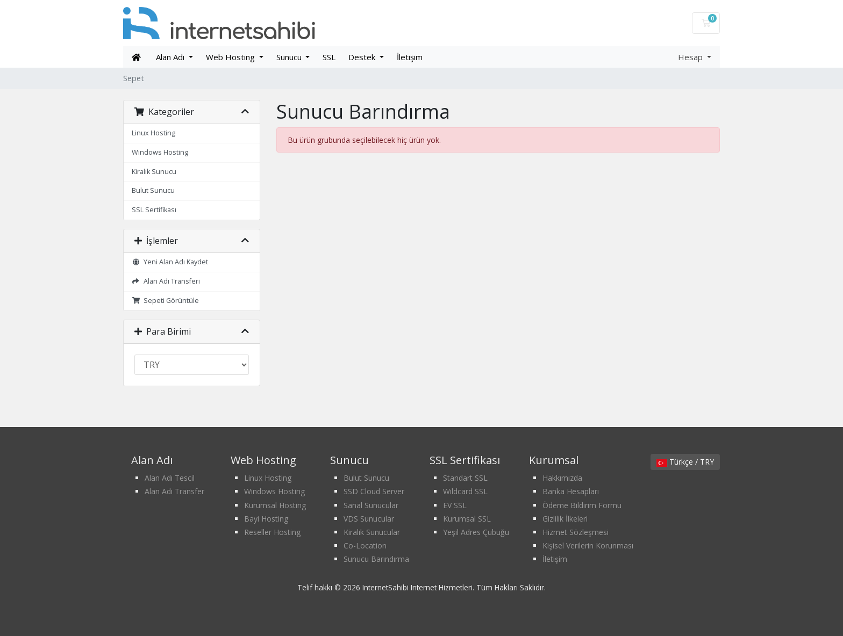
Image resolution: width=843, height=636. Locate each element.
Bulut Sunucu (153, 190)
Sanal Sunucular (371, 505)
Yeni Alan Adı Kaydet (170, 261)
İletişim (410, 57)
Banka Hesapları (570, 491)
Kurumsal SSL (467, 519)
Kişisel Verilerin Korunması (587, 545)
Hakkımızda (562, 478)
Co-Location (365, 545)
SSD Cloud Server (374, 491)
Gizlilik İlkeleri (565, 519)
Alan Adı (171, 57)
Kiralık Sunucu (154, 171)
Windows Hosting (160, 152)
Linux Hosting (153, 133)
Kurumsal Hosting (275, 505)
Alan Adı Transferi (166, 281)
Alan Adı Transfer (174, 491)
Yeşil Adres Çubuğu (476, 532)
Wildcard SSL (465, 491)
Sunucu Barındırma (376, 559)
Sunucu (290, 57)
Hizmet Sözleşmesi (575, 532)
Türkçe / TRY (685, 462)
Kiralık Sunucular (372, 532)
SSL (329, 57)
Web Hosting (231, 57)
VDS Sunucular (369, 519)
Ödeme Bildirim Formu (581, 505)
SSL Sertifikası (154, 209)
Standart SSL (465, 478)
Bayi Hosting (266, 519)
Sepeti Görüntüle (165, 300)
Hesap (691, 57)
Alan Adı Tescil (170, 478)
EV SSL (455, 505)
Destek (362, 57)
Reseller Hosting (272, 532)
